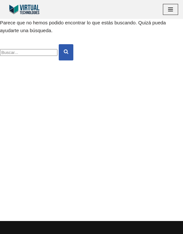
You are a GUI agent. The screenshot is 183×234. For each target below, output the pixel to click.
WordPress (75, 227)
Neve (10, 227)
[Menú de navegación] (170, 9)
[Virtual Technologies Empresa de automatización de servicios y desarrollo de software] (24, 9)
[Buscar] (28, 52)
